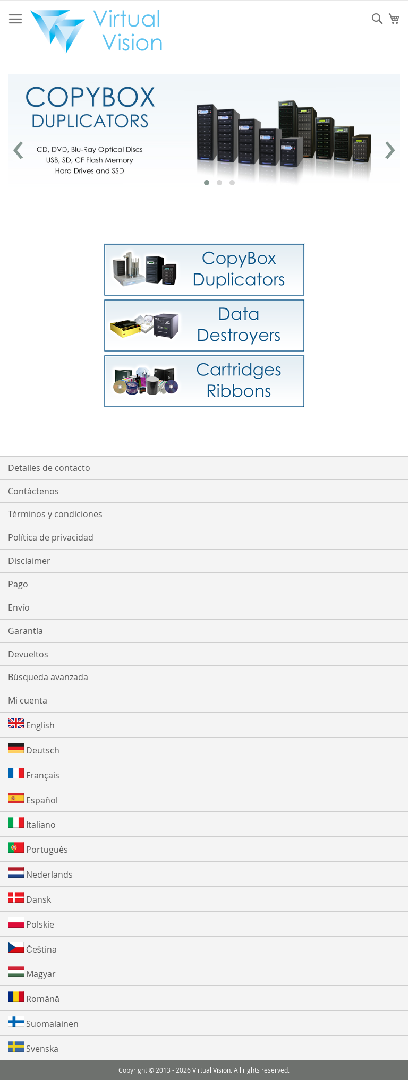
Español (33, 799)
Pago (18, 584)
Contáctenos (33, 491)
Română (34, 998)
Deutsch (34, 749)
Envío (19, 607)
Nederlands (40, 873)
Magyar (32, 973)
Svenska (33, 1048)
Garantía (25, 631)
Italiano (32, 823)
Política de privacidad (51, 537)
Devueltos (28, 654)
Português (38, 848)
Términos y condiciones (55, 514)
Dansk (29, 898)
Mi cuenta (27, 700)
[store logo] (101, 32)
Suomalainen (43, 1023)
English (31, 724)
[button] (206, 182)
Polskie (31, 923)
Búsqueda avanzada (48, 677)
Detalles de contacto (49, 468)
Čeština (32, 948)
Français (34, 774)
